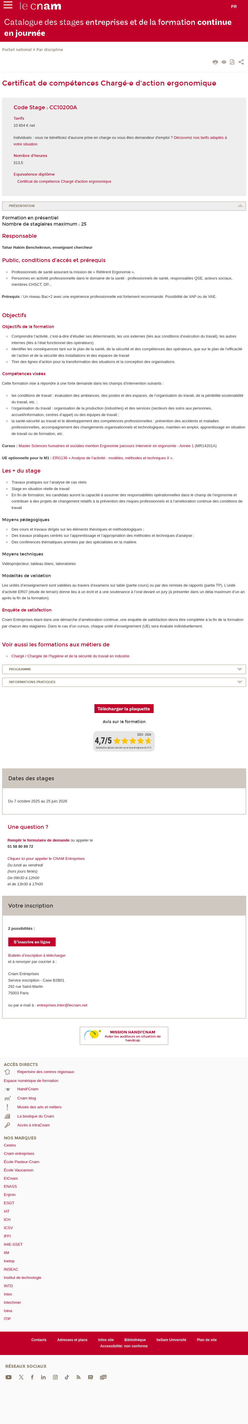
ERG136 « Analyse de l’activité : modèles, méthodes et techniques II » (113, 458)
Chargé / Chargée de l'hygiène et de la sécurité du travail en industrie (71, 656)
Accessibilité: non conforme (124, 1346)
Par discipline (49, 49)
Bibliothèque (135, 1340)
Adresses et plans (72, 1340)
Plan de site (207, 1340)
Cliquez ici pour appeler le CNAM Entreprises (46, 858)
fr (234, 6)
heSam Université (171, 1340)
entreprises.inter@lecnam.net (62, 1005)
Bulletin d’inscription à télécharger (37, 955)
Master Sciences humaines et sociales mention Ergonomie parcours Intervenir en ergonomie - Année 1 (106, 446)
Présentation (22, 206)
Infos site (106, 1340)
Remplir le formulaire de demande (39, 840)
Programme (20, 669)
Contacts (38, 1340)
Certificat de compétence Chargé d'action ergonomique (64, 181)
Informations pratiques (32, 682)
